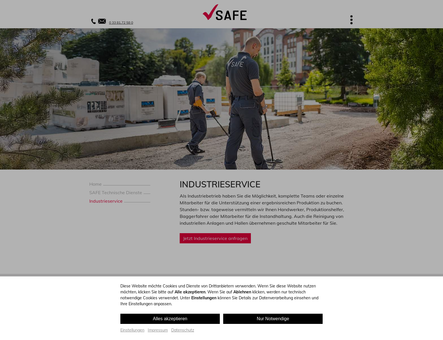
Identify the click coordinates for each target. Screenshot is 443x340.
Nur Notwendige (273, 318)
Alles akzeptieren (170, 318)
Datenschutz (182, 330)
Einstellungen (132, 330)
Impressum (158, 330)
